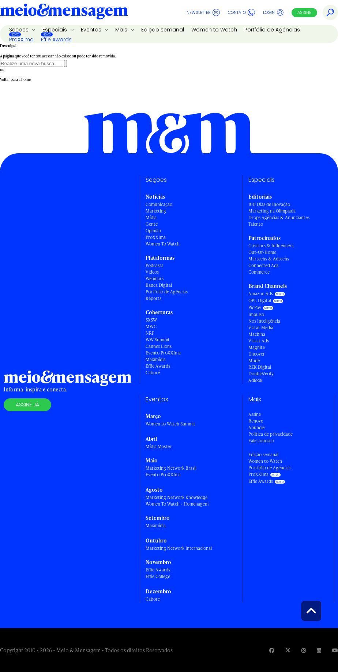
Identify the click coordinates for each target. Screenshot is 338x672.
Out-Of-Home (262, 252)
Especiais (55, 29)
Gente (152, 224)
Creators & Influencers (270, 246)
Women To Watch (163, 244)
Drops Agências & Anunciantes (278, 217)
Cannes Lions (159, 346)
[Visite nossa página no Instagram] (303, 650)
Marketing (156, 211)
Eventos (92, 29)
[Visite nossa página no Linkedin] (319, 650)
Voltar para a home (15, 79)
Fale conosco (261, 441)
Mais (122, 29)
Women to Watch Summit (170, 424)
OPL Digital (259, 300)
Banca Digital (159, 285)
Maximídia (156, 359)
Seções (19, 29)
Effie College (158, 576)
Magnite (256, 347)
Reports (153, 298)
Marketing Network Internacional (179, 548)
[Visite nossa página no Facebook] (271, 650)
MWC (151, 326)
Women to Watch (214, 29)
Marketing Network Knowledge (176, 497)
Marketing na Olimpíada (272, 211)
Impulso (256, 314)
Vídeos (152, 272)
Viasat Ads (258, 341)
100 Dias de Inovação (269, 204)
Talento (255, 224)
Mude (254, 360)
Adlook (255, 380)
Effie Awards (56, 39)
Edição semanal (162, 29)
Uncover (256, 354)
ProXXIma (21, 39)
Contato (241, 12)
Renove (255, 421)
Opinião (153, 231)
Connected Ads (263, 265)
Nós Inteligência (264, 321)
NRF (150, 333)
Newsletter (203, 12)
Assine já (27, 404)
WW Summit (158, 340)
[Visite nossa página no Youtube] (335, 650)
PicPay (254, 307)
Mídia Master (159, 446)
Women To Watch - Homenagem (177, 504)
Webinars (155, 278)
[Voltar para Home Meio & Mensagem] (64, 12)
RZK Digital (259, 367)
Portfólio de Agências (272, 29)
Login (273, 12)
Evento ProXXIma (163, 353)
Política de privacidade (270, 434)
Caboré (153, 372)
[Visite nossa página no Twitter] (287, 650)
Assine (304, 12)
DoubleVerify (261, 374)
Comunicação (159, 204)
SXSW (151, 320)
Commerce (259, 272)
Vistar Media (260, 327)
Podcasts (154, 265)
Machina (256, 334)
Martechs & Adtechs (268, 259)
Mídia (151, 217)
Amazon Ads (260, 293)
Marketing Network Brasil (171, 468)
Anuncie (256, 427)
